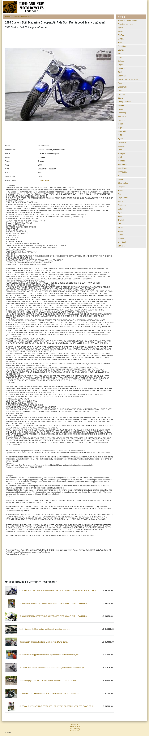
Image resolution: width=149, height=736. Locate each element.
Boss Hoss (122, 46)
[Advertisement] (59, 38)
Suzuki (120, 209)
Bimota (120, 39)
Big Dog (121, 35)
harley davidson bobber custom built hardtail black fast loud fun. (44, 629)
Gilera (120, 98)
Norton (120, 179)
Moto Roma (122, 168)
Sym (120, 213)
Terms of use (74, 727)
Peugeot (121, 187)
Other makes (123, 183)
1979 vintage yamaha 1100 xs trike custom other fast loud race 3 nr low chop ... (51, 681)
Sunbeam (121, 205)
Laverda (121, 146)
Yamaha (121, 246)
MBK (120, 157)
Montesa (121, 161)
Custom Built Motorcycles (22, 17)
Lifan (120, 150)
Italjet (120, 128)
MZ (119, 176)
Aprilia (120, 28)
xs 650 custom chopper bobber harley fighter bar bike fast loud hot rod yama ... (50, 655)
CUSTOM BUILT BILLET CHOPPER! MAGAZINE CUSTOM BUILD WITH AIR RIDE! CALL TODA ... (59, 590)
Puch (120, 194)
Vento (120, 227)
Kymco (120, 139)
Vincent (121, 238)
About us (74, 724)
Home (7, 17)
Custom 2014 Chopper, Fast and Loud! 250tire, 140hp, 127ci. (44, 642)
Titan (120, 216)
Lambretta (122, 142)
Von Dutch (122, 242)
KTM (120, 135)
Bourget (121, 50)
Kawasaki (121, 131)
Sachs (120, 201)
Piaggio (121, 190)
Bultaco (121, 61)
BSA (120, 54)
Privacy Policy (74, 729)
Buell (120, 57)
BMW (120, 43)
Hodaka (121, 105)
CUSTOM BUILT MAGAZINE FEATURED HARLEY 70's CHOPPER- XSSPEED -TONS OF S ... (57, 706)
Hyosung (121, 120)
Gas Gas (121, 94)
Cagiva (120, 65)
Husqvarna (122, 116)
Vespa (120, 231)
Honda (120, 109)
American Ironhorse (125, 24)
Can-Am (121, 68)
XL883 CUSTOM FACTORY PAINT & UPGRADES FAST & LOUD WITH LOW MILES (53, 603)
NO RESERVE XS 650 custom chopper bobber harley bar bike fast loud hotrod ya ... (53, 668)
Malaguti (121, 153)
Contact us (74, 731)
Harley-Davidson (124, 102)
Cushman (121, 76)
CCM (120, 72)
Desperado (122, 87)
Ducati (120, 91)
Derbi (120, 83)
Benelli (120, 31)
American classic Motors (127, 20)
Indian (120, 124)
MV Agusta (122, 172)
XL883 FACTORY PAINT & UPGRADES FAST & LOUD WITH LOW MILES (49, 693)
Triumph (121, 220)
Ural (119, 224)
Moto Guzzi (122, 165)
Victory (120, 235)
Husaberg (122, 113)
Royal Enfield (123, 198)
